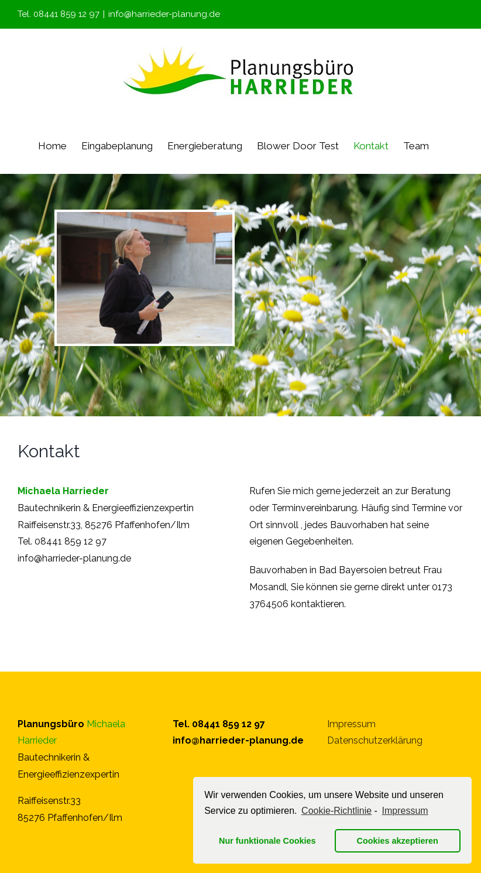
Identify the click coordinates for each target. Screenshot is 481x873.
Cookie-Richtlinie (336, 811)
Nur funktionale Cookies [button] (267, 840)
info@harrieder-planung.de (164, 14)
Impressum (351, 724)
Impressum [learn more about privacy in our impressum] (405, 811)
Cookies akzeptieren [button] (397, 840)
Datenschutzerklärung (374, 740)
